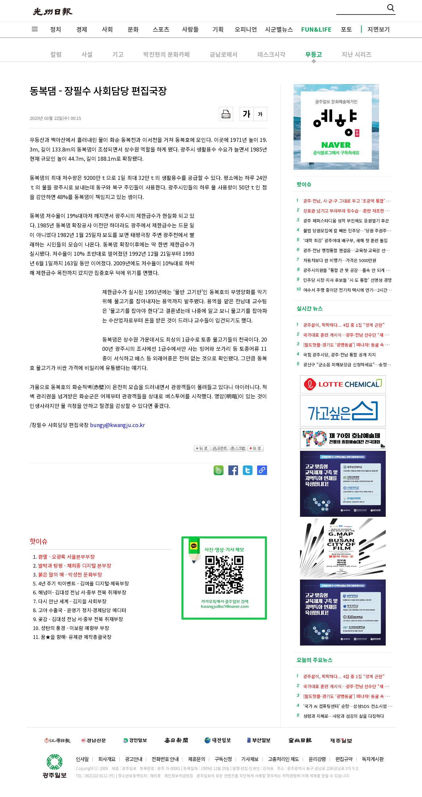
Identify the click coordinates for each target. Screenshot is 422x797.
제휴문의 (196, 758)
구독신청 (223, 758)
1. (64, 556)
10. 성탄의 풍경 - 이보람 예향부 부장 (71, 627)
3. (67, 574)
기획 (218, 29)
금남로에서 (224, 54)
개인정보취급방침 (178, 775)
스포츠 (161, 29)
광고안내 (133, 758)
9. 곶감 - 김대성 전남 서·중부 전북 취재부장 (78, 618)
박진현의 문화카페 (166, 54)
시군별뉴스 (279, 29)
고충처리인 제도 (283, 758)
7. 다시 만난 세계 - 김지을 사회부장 (69, 601)
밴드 (367, 12)
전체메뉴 (34, 29)
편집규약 (343, 758)
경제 (81, 29)
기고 (118, 54)
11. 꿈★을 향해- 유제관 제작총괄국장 (72, 636)
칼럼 (56, 54)
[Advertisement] (234, 247)
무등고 (313, 54)
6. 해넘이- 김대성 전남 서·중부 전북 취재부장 (79, 592)
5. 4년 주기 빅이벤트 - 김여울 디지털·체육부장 (81, 583)
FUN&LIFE (316, 29)
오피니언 (246, 29)
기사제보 (249, 758)
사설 (87, 54)
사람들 (190, 29)
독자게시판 (372, 758)
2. (72, 565)
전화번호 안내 (165, 758)
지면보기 (379, 29)
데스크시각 (271, 54)
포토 (346, 29)
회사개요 (106, 758)
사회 (107, 29)
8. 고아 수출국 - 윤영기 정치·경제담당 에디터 (79, 610)
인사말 (82, 758)
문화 (133, 29)
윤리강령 (317, 758)
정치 (55, 29)
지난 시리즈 (357, 54)
